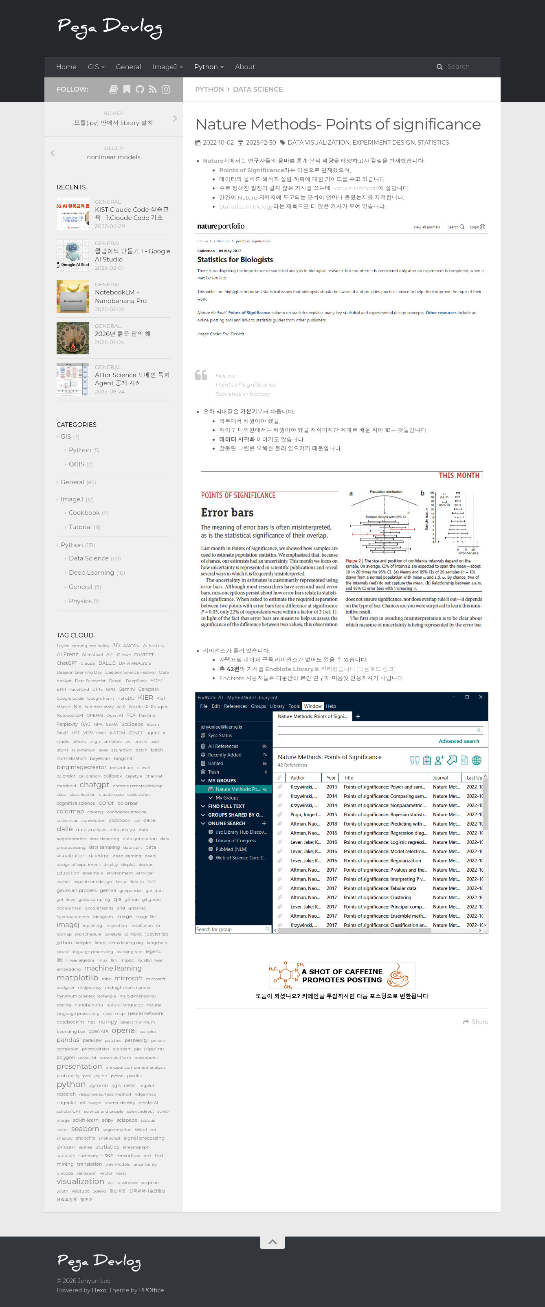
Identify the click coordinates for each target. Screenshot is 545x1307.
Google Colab (70, 698)
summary (88, 1155)
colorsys (96, 812)
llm (114, 960)
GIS (93, 67)
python (71, 1084)
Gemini (127, 689)
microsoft (128, 978)
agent (153, 733)
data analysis (91, 830)
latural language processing (85, 951)
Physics (80, 601)
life (60, 960)
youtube (81, 1191)
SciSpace (132, 724)
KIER (145, 697)
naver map (114, 1013)
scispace (127, 1120)
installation (141, 925)
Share (475, 1022)
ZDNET (135, 733)
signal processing (144, 1138)
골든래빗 (117, 1191)
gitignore (151, 899)
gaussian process (77, 890)
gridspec (137, 908)
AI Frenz (67, 654)
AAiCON (131, 645)
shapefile (85, 1138)
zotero (99, 1191)
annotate (112, 741)
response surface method (105, 1094)
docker (145, 864)
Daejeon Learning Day (79, 672)
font (151, 881)
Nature (225, 375)
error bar (145, 873)
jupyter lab (156, 934)
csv (137, 820)
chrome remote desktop (138, 786)
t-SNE (107, 1155)
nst (91, 1022)
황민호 (86, 1199)
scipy (108, 1120)
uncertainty (145, 1164)
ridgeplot (66, 1102)
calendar (66, 776)
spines (85, 1147)
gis (117, 899)
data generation (140, 838)
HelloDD (125, 698)
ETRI (61, 689)
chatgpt (94, 784)
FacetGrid (79, 689)
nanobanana (89, 1005)
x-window (128, 1182)
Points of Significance (246, 384)
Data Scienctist (90, 680)
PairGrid (147, 715)
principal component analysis (135, 1067)
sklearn (66, 1146)
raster (130, 1085)
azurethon (121, 750)
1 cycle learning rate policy (83, 645)
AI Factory (154, 645)
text (147, 1155)
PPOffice (151, 1290)
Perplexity (67, 724)
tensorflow (128, 1155)
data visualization (319, 142)
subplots (66, 1155)
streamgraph (136, 1147)
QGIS (76, 464)
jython (64, 942)
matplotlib (77, 977)
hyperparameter (73, 916)
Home (66, 67)
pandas (68, 1039)
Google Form (100, 698)
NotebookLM (70, 715)
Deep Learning (91, 572)
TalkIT (62, 733)
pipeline (154, 1049)
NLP (121, 707)
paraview (92, 1040)
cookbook (119, 820)
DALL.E (107, 663)
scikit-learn (86, 1120)
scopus (148, 1120)
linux (102, 960)
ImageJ (165, 67)
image (124, 916)
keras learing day (126, 942)
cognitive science (76, 803)
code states (139, 794)
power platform (115, 1057)
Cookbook (84, 512)
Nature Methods (355, 188)
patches (113, 1040)
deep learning (127, 856)
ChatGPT (67, 663)
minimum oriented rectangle (86, 996)
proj (87, 1076)
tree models (117, 1164)
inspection (116, 925)
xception (149, 1182)
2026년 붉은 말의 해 (123, 334)
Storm (153, 724)
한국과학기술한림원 (147, 1191)
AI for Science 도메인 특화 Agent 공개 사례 (132, 379)
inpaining (92, 925)
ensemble (93, 873)
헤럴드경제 (67, 1199)
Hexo (99, 1290)
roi (82, 1102)
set (153, 1129)
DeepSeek (136, 680)
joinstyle (113, 934)
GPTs (97, 689)
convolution (93, 820)
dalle (65, 829)
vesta (121, 1173)
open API (98, 1031)
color (106, 802)
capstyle (133, 776)
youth (62, 1191)
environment (119, 873)
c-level (143, 767)
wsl (111, 1182)
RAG (85, 724)
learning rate (129, 951)
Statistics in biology (246, 206)
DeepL (116, 680)
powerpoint (146, 1057)
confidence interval (126, 812)
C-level (124, 654)
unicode (65, 1173)
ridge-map (145, 1094)
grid (121, 908)
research (66, 1094)
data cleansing (104, 838)
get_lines (66, 899)
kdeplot (83, 942)
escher (63, 881)
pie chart (122, 1049)
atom (62, 750)
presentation (79, 1066)
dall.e (149, 820)
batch (141, 750)
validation (87, 1173)
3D (116, 645)
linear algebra (80, 960)
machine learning (113, 968)
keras (100, 942)
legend (154, 951)
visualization (80, 1181)
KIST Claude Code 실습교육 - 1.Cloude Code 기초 (132, 214)
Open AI (114, 715)
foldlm (137, 881)
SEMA (112, 724)
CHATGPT (144, 654)
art (128, 741)
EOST (156, 680)
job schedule (88, 934)
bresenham (122, 767)
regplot (146, 1085)
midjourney (89, 987)
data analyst (123, 830)
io (158, 925)
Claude (88, 663)
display (110, 864)
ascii (155, 741)
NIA (77, 707)
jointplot (133, 934)
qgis (116, 1085)
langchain (157, 942)
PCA (130, 715)
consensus (67, 820)
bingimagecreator (81, 767)
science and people (103, 1111)
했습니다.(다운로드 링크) (330, 669)
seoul (141, 1129)
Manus (63, 707)
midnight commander (128, 987)
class (61, 794)
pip (137, 1049)
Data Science (258, 89)
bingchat (124, 758)
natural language (124, 1005)
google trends (99, 908)
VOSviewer (94, 733)
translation (89, 1164)
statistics (433, 142)
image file (146, 916)
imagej (68, 925)
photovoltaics (95, 1049)
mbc (106, 979)
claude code (111, 794)
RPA (98, 724)
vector (106, 1173)
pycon (100, 1076)
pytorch (98, 1085)
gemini (108, 890)
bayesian (100, 758)
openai (124, 1030)
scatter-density (120, 1102)
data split (132, 847)
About (245, 67)
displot (128, 864)
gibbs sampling (94, 899)
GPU (110, 689)
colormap (70, 811)
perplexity (136, 1040)
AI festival (92, 654)
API (110, 654)
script (62, 1129)
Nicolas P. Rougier (148, 707)
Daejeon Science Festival (130, 672)
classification (83, 794)
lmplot (127, 960)
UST (76, 733)
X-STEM (117, 733)
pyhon (117, 1076)
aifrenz (80, 741)
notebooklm (70, 1022)
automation (83, 750)
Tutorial (80, 527)
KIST (160, 698)
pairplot (148, 1031)
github (132, 899)
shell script (110, 1138)
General (128, 67)
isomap (64, 934)
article (140, 741)
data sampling (104, 847)
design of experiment (78, 864)
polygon (66, 1057)
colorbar (128, 803)
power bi (87, 1057)
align (95, 741)
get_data (155, 890)
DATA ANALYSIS (135, 663)
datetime (99, 856)
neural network (145, 1013)
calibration (89, 776)
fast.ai (121, 881)
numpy (108, 1022)
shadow (65, 1138)
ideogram (103, 916)
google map (69, 908)
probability (68, 1076)
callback (113, 776)
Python (206, 67)
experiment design (383, 142)
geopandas (130, 890)
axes (103, 750)
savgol (94, 1102)
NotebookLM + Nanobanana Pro (121, 296)
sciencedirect (140, 1111)
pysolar (135, 1076)
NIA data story (99, 707)
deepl (150, 856)
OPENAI (94, 715)
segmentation (117, 1129)
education (68, 873)
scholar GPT (69, 1111)
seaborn (85, 1129)
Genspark (148, 689)
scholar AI (148, 1102)
